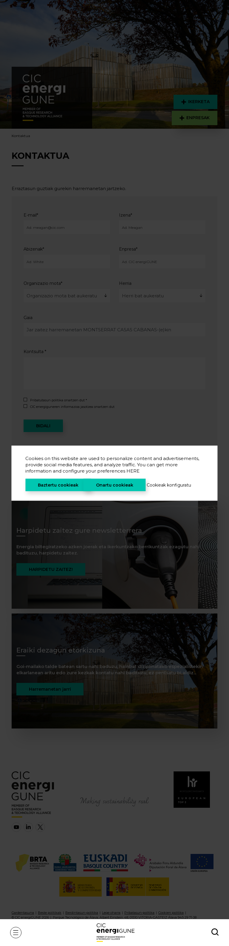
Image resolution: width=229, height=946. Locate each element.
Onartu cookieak (114, 484)
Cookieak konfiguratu (169, 484)
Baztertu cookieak (58, 484)
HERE (133, 470)
